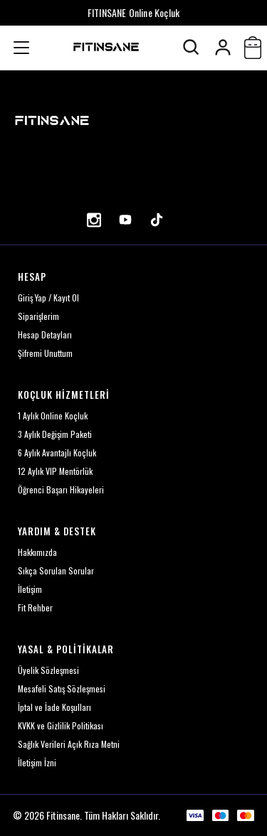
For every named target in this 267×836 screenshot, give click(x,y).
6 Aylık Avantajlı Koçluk (57, 452)
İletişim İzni (37, 762)
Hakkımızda (37, 552)
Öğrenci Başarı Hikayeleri (61, 489)
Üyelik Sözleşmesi (48, 670)
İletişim (30, 589)
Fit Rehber (35, 607)
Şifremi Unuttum (45, 353)
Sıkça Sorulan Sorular (56, 570)
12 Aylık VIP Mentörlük (55, 471)
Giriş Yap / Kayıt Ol (48, 297)
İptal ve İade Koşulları (54, 707)
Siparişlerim (38, 316)
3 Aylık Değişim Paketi (55, 434)
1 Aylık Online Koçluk (53, 415)
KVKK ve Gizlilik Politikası (60, 725)
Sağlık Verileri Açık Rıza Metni (69, 744)
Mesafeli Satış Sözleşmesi (61, 688)
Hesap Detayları (45, 334)
